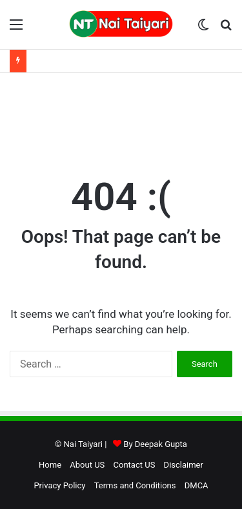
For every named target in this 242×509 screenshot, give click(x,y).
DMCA (196, 485)
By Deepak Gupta (155, 444)
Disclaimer (183, 465)
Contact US (135, 465)
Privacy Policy (59, 485)
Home (50, 465)
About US (87, 465)
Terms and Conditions (135, 485)
